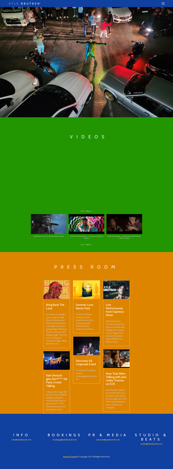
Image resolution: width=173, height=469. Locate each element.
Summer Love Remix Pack (84, 306)
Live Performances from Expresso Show (115, 310)
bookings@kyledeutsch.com (65, 440)
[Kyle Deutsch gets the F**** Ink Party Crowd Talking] (56, 360)
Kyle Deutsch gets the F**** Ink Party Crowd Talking (56, 380)
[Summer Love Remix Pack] (86, 290)
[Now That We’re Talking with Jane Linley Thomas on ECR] (116, 358)
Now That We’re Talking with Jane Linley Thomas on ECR (116, 379)
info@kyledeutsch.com (21, 440)
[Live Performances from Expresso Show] (116, 290)
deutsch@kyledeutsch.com (108, 440)
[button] (89, 211)
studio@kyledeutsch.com (151, 444)
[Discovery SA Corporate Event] (86, 346)
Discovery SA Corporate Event (86, 362)
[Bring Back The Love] (56, 290)
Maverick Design (70, 457)
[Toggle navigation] (163, 3)
